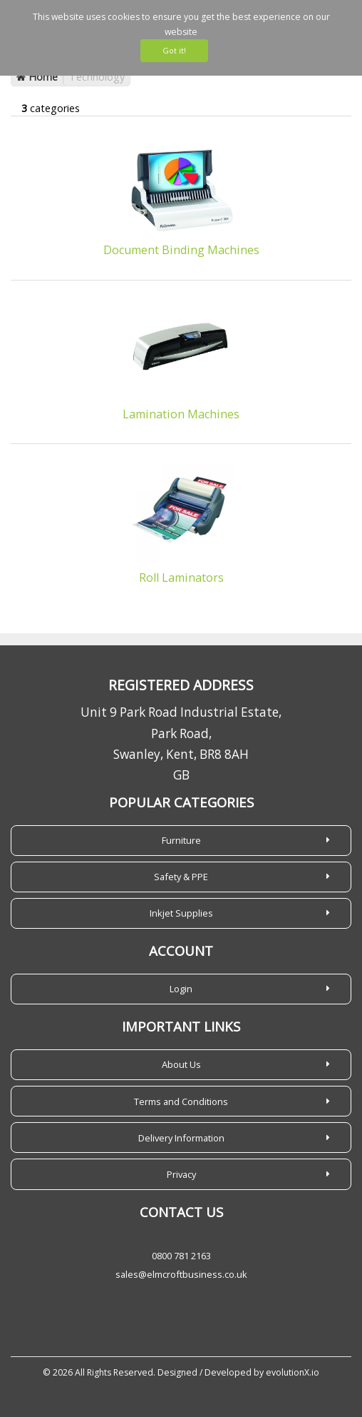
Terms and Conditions (181, 1101)
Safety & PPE (181, 876)
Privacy (181, 1174)
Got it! (174, 50)
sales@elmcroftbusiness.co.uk (181, 1274)
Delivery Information (181, 1137)
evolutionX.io (292, 1372)
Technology (97, 77)
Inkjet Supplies (181, 913)
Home (37, 77)
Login (181, 988)
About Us (181, 1064)
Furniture (181, 840)
